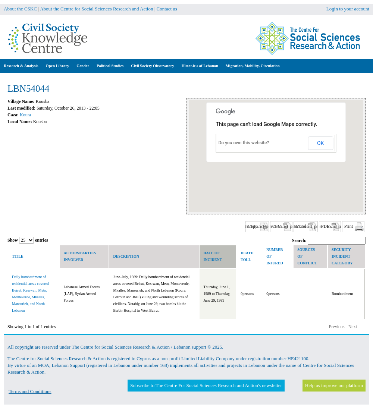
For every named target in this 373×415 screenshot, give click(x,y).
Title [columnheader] (17, 256)
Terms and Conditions (30, 391)
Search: (329, 241)
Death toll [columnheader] (247, 256)
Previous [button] (337, 326)
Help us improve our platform (334, 385)
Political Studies (110, 66)
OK (320, 143)
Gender (82, 66)
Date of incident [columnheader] (212, 256)
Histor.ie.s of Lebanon (200, 66)
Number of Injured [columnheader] (274, 256)
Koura (25, 114)
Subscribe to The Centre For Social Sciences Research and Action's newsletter (206, 385)
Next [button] (352, 326)
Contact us (167, 9)
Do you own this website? (244, 142)
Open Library (57, 66)
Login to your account (347, 9)
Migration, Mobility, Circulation (253, 66)
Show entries (27, 240)
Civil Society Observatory (152, 66)
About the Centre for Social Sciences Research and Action (96, 9)
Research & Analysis (21, 66)
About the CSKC (20, 9)
